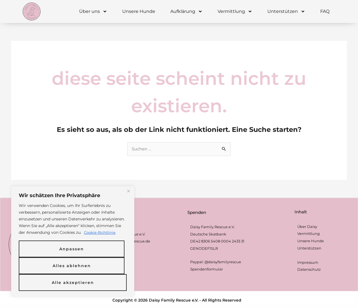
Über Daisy (307, 227)
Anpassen (71, 248)
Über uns (93, 11)
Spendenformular (206, 269)
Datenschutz (309, 270)
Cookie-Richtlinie (100, 232)
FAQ (324, 11)
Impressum (307, 262)
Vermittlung (235, 11)
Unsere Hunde (138, 11)
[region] (72, 241)
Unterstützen (286, 11)
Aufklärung (186, 11)
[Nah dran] (128, 191)
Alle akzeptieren (73, 282)
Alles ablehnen (72, 265)
